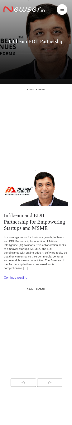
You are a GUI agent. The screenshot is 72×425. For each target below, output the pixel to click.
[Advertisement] (36, 127)
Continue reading (15, 277)
